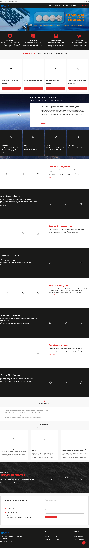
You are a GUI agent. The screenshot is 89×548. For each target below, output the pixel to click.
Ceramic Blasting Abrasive (60, 226)
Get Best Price (11, 88)
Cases (57, 536)
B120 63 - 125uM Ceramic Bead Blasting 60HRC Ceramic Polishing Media (65, 174)
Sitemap (57, 539)
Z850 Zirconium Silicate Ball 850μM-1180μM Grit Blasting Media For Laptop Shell (77, 82)
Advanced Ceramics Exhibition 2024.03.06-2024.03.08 (42, 449)
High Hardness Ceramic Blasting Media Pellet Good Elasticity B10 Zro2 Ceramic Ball (11, 82)
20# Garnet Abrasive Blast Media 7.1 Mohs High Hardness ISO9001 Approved (65, 348)
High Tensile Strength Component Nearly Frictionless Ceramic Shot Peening (16, 378)
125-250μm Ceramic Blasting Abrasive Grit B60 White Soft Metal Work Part (54, 82)
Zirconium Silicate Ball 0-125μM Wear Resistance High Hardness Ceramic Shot (17, 260)
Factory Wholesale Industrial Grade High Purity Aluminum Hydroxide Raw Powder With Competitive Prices (18, 319)
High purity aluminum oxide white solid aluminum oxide (12, 322)
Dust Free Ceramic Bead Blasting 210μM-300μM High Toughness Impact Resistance (18, 201)
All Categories (77, 541)
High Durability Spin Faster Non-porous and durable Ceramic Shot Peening (16, 379)
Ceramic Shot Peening (10, 375)
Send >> (51, 517)
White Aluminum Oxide (10, 315)
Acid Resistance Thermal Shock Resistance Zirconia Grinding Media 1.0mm (65, 292)
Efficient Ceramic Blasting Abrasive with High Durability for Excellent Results (65, 231)
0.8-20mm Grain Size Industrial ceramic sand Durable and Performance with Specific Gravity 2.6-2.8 (69, 170)
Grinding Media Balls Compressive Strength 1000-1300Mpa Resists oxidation (65, 290)
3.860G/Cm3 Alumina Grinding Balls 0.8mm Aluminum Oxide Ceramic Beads (24, 415)
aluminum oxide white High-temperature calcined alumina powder (14, 323)
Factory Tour (46, 536)
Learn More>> (44, 123)
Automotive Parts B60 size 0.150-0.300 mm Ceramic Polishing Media (64, 173)
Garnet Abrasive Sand (58, 345)
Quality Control (47, 539)
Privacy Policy (58, 541)
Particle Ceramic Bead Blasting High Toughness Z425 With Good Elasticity (33, 81)
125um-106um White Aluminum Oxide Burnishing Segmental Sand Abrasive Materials (26, 410)
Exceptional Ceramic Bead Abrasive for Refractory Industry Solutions (15, 202)
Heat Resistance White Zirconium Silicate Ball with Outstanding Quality (15, 262)
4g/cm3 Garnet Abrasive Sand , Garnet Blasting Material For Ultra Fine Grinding (66, 351)
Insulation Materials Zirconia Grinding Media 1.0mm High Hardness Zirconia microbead (68, 288)
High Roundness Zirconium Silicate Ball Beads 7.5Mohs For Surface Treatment (17, 259)
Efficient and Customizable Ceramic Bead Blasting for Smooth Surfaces (15, 199)
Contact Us (46, 541)
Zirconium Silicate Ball (10, 256)
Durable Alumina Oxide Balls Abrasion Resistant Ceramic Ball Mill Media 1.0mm (25, 417)
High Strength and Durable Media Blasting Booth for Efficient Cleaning (64, 232)
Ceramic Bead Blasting (10, 196)
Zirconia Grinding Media (59, 285)
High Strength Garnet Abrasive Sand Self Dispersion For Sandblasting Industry (65, 350)
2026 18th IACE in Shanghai (8, 449)
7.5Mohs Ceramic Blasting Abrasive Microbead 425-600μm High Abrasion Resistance (67, 229)
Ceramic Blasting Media (59, 166)
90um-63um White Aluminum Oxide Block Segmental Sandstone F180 (22, 413)
